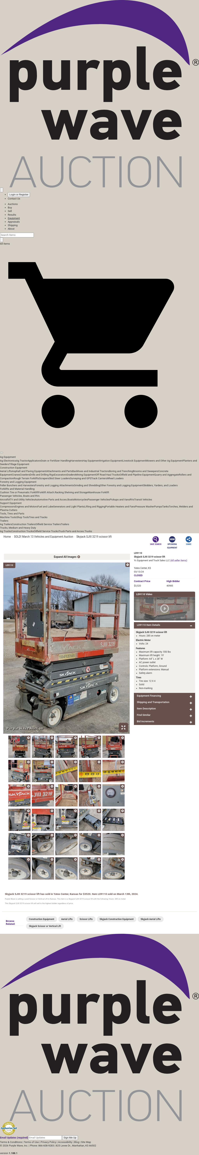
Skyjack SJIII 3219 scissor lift (94, 536)
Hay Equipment (91, 460)
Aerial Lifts (6, 471)
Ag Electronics (8, 460)
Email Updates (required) (14, 1137)
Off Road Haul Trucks (108, 474)
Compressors (7, 506)
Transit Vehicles (143, 499)
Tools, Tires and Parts (12, 513)
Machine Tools (8, 517)
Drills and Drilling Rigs (42, 474)
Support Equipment (11, 503)
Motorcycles (81, 499)
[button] (99, 443)
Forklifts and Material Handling (17, 488)
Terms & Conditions (11, 1142)
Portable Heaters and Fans (120, 506)
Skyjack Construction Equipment (117, 919)
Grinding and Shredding (87, 485)
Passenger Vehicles (99, 499)
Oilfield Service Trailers (48, 524)
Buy (10, 207)
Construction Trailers (23, 524)
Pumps (158, 506)
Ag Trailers (6, 524)
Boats (70, 499)
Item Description (146, 708)
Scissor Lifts (86, 919)
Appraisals (14, 221)
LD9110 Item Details (148, 624)
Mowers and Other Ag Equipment (164, 460)
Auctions (13, 204)
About (11, 228)
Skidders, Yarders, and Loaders (160, 485)
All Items (5, 243)
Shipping (12, 225)
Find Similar (143, 714)
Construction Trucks (22, 531)
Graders (70, 474)
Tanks (165, 506)
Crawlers (25, 474)
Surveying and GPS (80, 478)
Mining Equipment (85, 474)
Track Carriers (99, 478)
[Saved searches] (1, 190)
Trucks (88, 531)
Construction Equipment (13, 467)
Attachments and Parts (59, 471)
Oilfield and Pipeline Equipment (137, 474)
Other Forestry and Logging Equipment (121, 485)
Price (142, 581)
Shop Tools (22, 517)
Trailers (4, 520)
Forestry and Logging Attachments (54, 485)
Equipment (14, 218)
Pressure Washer (144, 506)
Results (12, 214)
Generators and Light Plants (68, 506)
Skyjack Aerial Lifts (151, 919)
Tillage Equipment (19, 464)
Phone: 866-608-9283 (42, 1145)
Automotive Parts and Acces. (51, 499)
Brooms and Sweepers (145, 471)
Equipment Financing (149, 695)
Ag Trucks (5, 531)
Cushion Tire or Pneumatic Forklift (19, 492)
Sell (10, 211)
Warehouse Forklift (98, 492)
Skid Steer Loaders (59, 478)
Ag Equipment (8, 457)
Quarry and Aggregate (166, 474)
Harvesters (77, 460)
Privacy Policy (48, 1142)
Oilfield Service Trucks (46, 531)
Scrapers (44, 478)
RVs (132, 499)
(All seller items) (178, 560)
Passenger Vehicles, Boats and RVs (20, 495)
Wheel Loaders (115, 478)
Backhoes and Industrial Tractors (90, 471)
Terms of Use (31, 1142)
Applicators (34, 460)
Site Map (86, 1142)
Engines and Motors (26, 506)
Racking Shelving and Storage (71, 492)
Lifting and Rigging (94, 506)
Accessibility (65, 1142)
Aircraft (4, 499)
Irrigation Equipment (111, 460)
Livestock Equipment (134, 460)
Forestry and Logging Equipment (18, 481)
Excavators (60, 474)
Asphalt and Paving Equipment (29, 471)
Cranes (16, 474)
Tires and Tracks (38, 517)
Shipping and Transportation (153, 702)
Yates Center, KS (142, 568)
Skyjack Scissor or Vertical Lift (45, 926)
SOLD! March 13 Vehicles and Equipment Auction (43, 536)
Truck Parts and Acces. (71, 531)
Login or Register (18, 194)
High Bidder (173, 581)
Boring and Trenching (121, 471)
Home (7, 536)
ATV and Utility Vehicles (21, 499)
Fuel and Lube (45, 506)
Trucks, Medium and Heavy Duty (18, 527)
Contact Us (14, 198)
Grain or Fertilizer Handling (56, 460)
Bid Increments (145, 721)
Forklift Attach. (46, 492)
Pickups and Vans (120, 499)
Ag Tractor (22, 460)
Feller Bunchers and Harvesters (17, 485)
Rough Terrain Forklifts (26, 478)
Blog (76, 1142)
